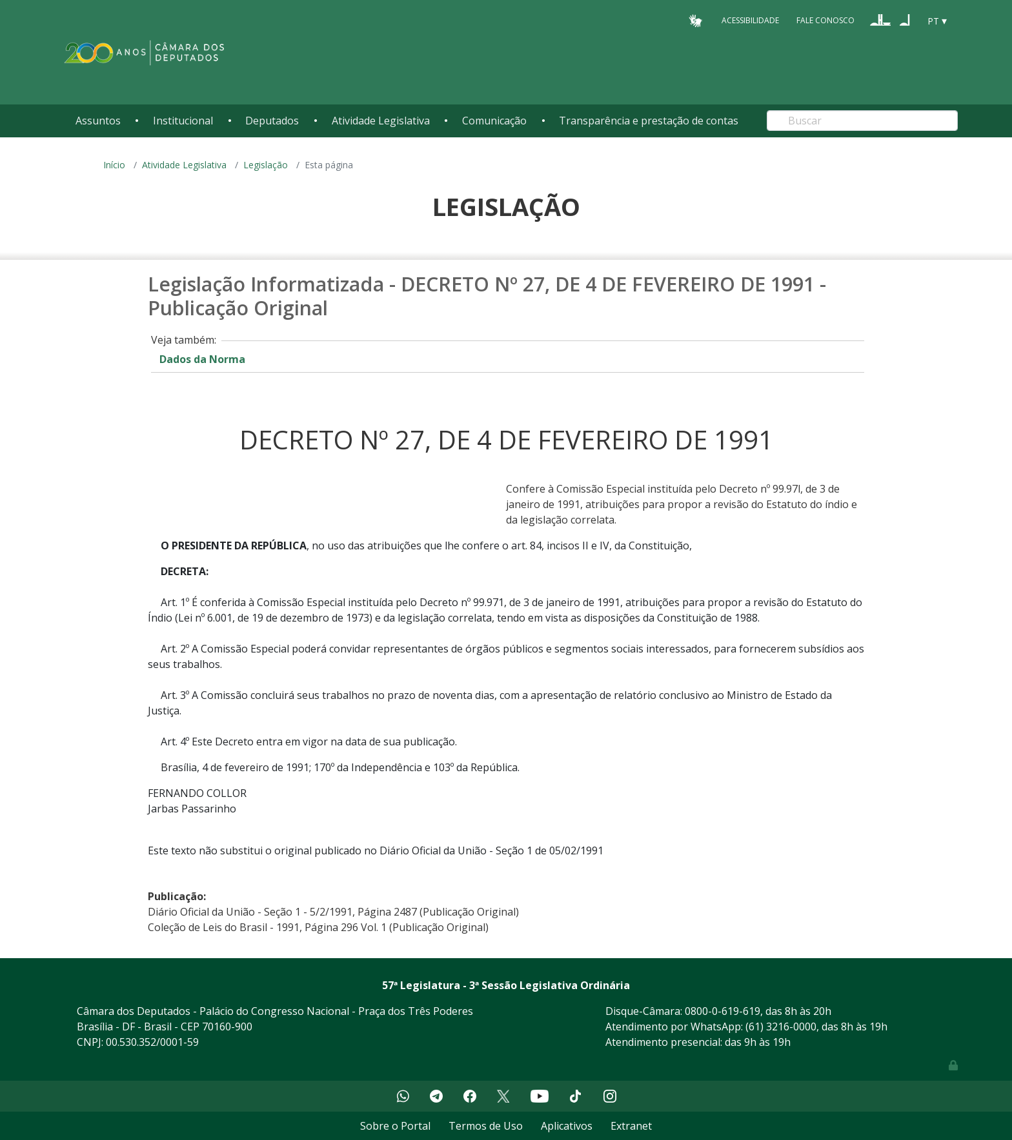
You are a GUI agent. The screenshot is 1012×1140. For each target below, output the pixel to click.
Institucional (183, 120)
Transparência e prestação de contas (648, 120)
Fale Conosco (825, 20)
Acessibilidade (750, 20)
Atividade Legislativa (381, 120)
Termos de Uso (486, 1126)
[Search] (862, 120)
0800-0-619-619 (722, 1011)
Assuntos (98, 120)
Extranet (631, 1126)
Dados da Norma (202, 359)
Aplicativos (566, 1126)
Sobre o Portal (395, 1126)
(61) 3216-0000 (780, 1026)
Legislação (265, 165)
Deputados (272, 120)
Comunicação (494, 120)
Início (114, 165)
